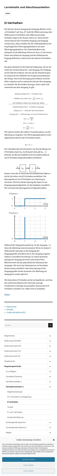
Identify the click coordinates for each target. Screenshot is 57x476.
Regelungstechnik (12, 366)
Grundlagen (11, 371)
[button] (54, 440)
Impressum (11, 307)
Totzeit (10, 407)
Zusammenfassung (15, 417)
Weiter (7, 295)
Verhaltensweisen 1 (14, 382)
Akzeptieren (28, 460)
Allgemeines (9, 336)
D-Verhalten (12, 402)
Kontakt (9, 309)
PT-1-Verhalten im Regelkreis (19, 397)
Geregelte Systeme (14, 377)
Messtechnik (9, 361)
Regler (9, 433)
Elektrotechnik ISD (12, 356)
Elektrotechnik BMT (12, 341)
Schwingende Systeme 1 (16, 422)
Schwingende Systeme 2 (16, 427)
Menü (8, 13)
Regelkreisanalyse (14, 392)
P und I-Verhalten (14, 412)
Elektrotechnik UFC (12, 351)
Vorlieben (28, 471)
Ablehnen (28, 465)
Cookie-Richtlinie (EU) (15, 312)
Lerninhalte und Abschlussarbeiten (27, 7)
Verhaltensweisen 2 (15, 387)
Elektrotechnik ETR (12, 346)
